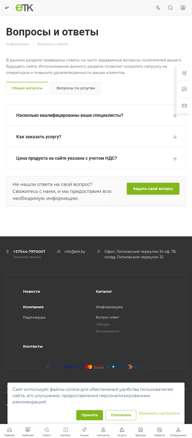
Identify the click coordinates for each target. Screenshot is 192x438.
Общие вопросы (27, 88)
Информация (109, 306)
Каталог (104, 291)
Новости (31, 291)
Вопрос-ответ (107, 317)
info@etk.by (74, 251)
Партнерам (34, 317)
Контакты (33, 346)
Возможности (107, 331)
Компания (33, 306)
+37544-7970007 (29, 251)
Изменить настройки (159, 413)
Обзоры (103, 324)
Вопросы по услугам (75, 88)
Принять (90, 415)
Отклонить (121, 415)
